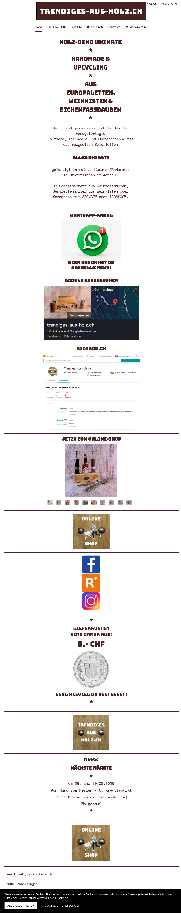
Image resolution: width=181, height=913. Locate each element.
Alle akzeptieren (21, 905)
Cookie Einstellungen (62, 905)
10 (129, 502)
